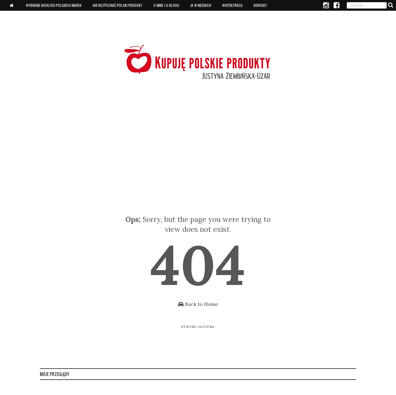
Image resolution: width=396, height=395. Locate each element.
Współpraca (232, 5)
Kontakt (260, 5)
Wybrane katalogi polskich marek (53, 5)
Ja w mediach (200, 5)
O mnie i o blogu (166, 5)
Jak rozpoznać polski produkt (117, 5)
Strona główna (198, 327)
